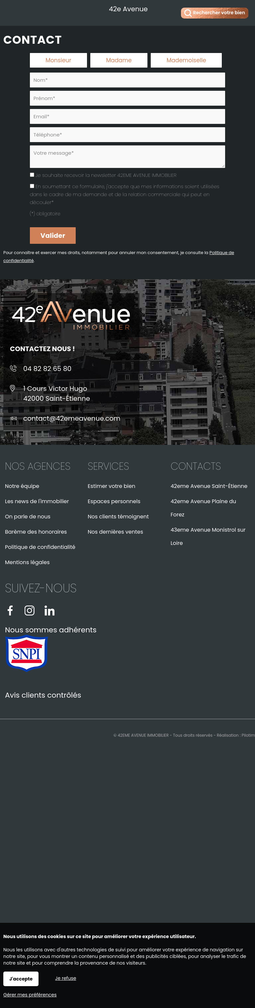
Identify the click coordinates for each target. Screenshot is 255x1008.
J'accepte (21, 979)
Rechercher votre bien (214, 13)
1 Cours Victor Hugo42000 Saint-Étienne (56, 393)
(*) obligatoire (45, 213)
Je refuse (65, 978)
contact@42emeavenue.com (72, 418)
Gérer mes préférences (30, 994)
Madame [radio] (118, 60)
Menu (12, 12)
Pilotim (248, 735)
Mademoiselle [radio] (186, 60)
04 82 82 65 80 (47, 368)
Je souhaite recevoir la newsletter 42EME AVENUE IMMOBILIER (106, 175)
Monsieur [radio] (58, 60)
